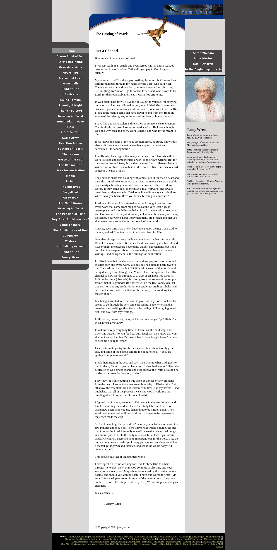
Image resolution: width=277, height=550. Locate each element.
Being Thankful (106, 544)
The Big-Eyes (133, 541)
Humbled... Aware (111, 539)
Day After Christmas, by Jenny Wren (79, 544)
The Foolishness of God (127, 544)
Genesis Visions (114, 536)
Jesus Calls (157, 536)
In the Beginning (97, 536)
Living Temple (197, 536)
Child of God (170, 536)
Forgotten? (147, 541)
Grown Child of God (78, 536)
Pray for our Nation (99, 541)
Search (219, 546)
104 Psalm (184, 536)
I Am (123, 539)
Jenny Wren (203, 544)
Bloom (114, 541)
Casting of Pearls (181, 539)
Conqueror (145, 544)
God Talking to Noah (171, 544)
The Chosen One (80, 541)
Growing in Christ (91, 539)
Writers (155, 544)
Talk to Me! (216, 544)
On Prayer (159, 541)
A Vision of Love (143, 536)
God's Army (149, 539)
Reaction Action (164, 539)
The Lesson (196, 539)
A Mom (121, 541)
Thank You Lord (73, 539)
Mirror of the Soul (213, 539)
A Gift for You (134, 539)
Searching (128, 536)
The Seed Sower (173, 541)
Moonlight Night (214, 536)
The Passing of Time (212, 541)
